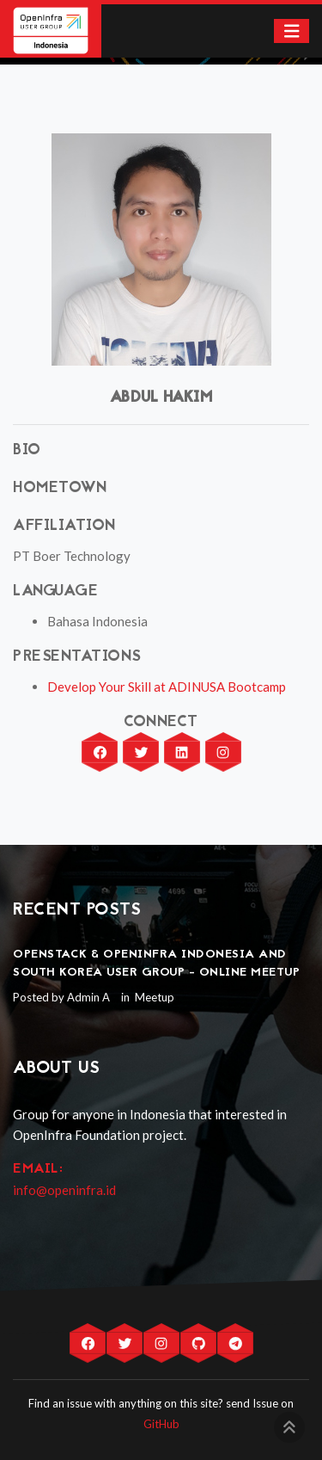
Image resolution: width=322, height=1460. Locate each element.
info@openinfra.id (64, 1190)
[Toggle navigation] (292, 31)
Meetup (153, 997)
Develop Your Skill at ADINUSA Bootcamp (166, 686)
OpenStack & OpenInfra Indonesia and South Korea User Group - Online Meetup (156, 964)
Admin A (88, 997)
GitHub (161, 1424)
